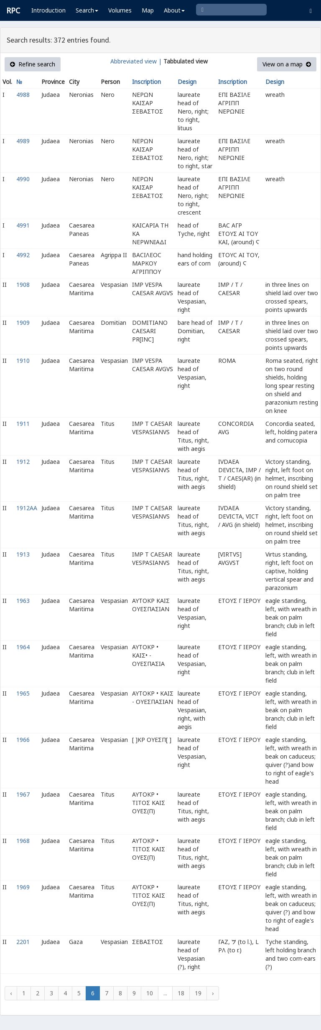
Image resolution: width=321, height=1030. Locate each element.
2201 (23, 942)
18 (181, 993)
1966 (23, 740)
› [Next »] (213, 993)
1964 (23, 647)
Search (87, 10)
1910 (23, 360)
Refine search (32, 64)
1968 (23, 841)
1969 (23, 887)
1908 (23, 285)
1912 (23, 462)
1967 (23, 794)
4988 (23, 95)
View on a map (286, 64)
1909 (23, 322)
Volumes (120, 10)
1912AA (26, 508)
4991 (23, 225)
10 (149, 993)
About (174, 10)
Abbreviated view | (136, 61)
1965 (23, 693)
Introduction (48, 10)
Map (148, 10)
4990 (23, 179)
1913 (23, 554)
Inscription (146, 82)
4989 (23, 141)
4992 (23, 255)
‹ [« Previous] (11, 993)
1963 (23, 601)
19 (198, 993)
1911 (23, 424)
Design (187, 82)
